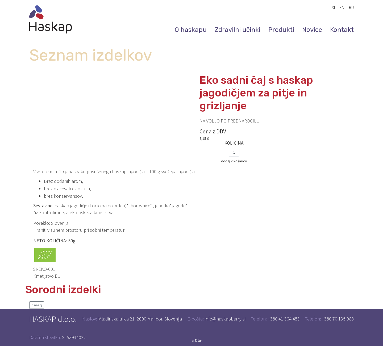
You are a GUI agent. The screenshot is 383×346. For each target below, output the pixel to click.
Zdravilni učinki (237, 29)
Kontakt (342, 29)
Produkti (281, 29)
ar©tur (197, 340)
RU (351, 7)
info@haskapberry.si (225, 319)
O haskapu (191, 29)
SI (333, 7)
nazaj (36, 305)
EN (342, 7)
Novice (312, 29)
